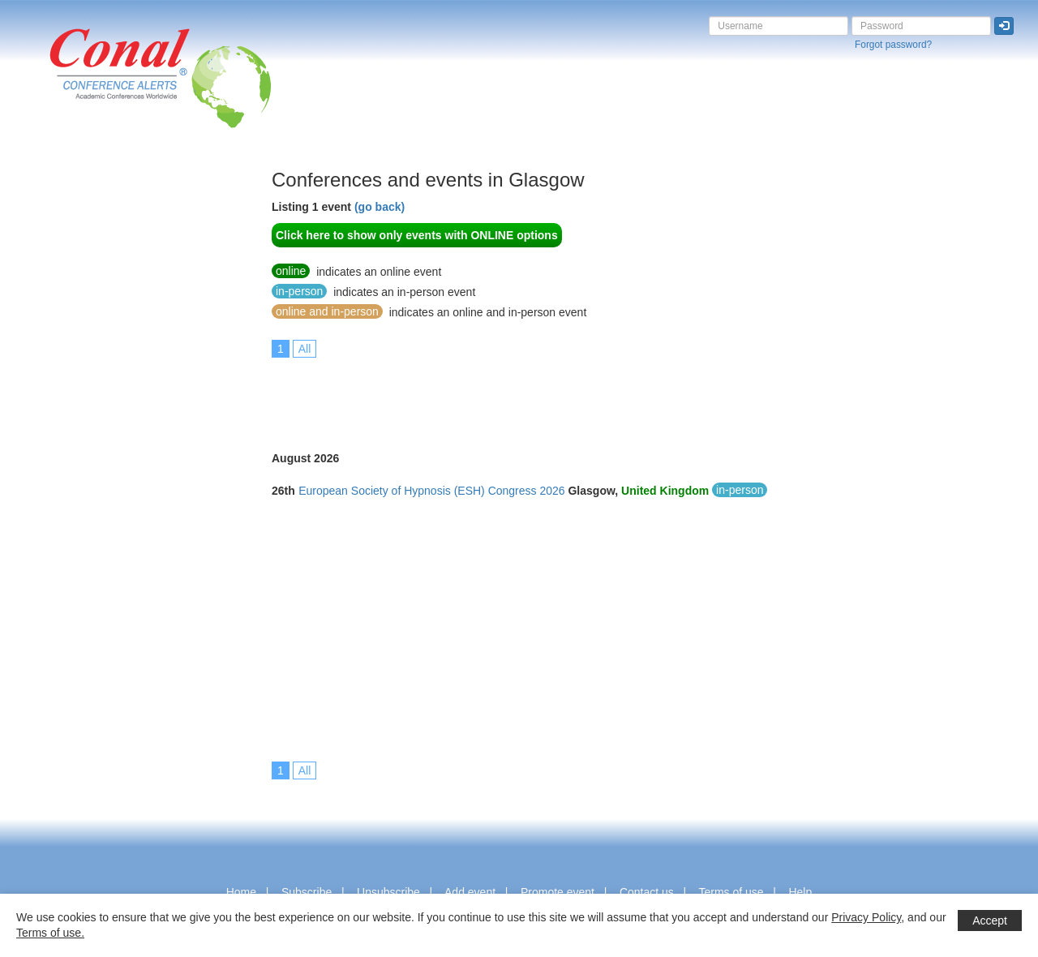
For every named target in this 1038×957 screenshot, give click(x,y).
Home (241, 892)
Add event (469, 892)
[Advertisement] (77, 413)
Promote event (557, 892)
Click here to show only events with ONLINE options (417, 235)
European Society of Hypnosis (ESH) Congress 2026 (431, 490)
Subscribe (306, 892)
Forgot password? (893, 44)
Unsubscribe (388, 892)
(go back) (379, 206)
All (304, 348)
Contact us (647, 892)
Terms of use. (50, 932)
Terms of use (730, 892)
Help (800, 892)
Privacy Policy (866, 917)
